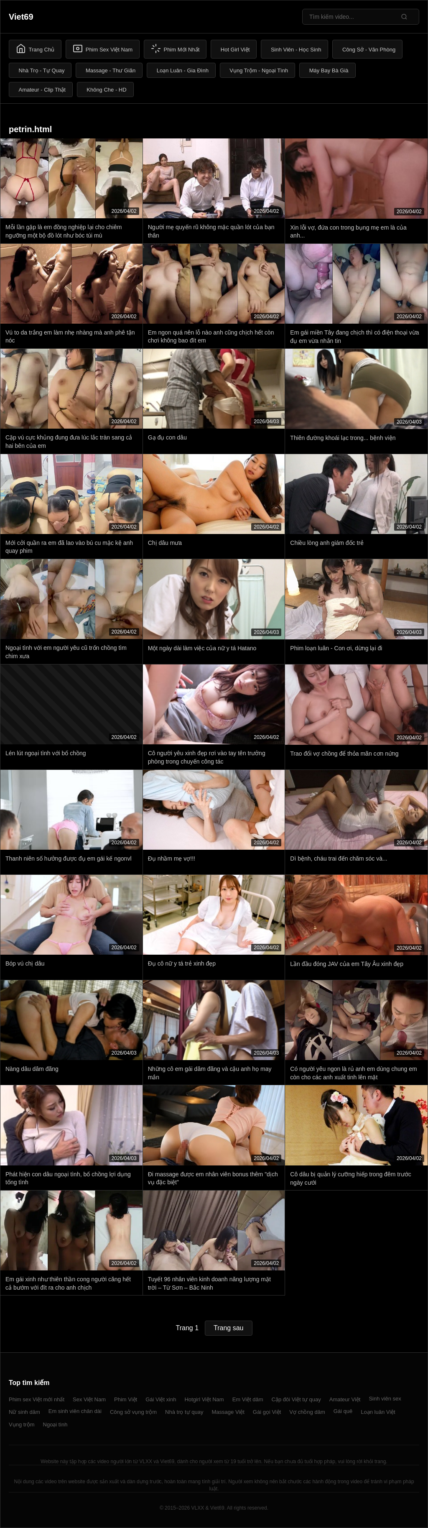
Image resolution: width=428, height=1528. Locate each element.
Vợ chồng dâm (307, 1412)
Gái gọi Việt (267, 1412)
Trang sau (228, 1327)
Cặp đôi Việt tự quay (296, 1399)
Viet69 (21, 16)
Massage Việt (228, 1412)
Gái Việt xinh (160, 1399)
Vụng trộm (22, 1424)
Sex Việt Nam (89, 1399)
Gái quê (343, 1411)
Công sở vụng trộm (133, 1412)
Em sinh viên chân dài (75, 1411)
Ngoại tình (55, 1424)
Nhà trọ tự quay (184, 1412)
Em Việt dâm (247, 1399)
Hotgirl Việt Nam (204, 1399)
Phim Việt (125, 1399)
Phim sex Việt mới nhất (36, 1399)
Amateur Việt (345, 1399)
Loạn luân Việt (378, 1412)
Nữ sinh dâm (24, 1412)
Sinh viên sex (385, 1398)
